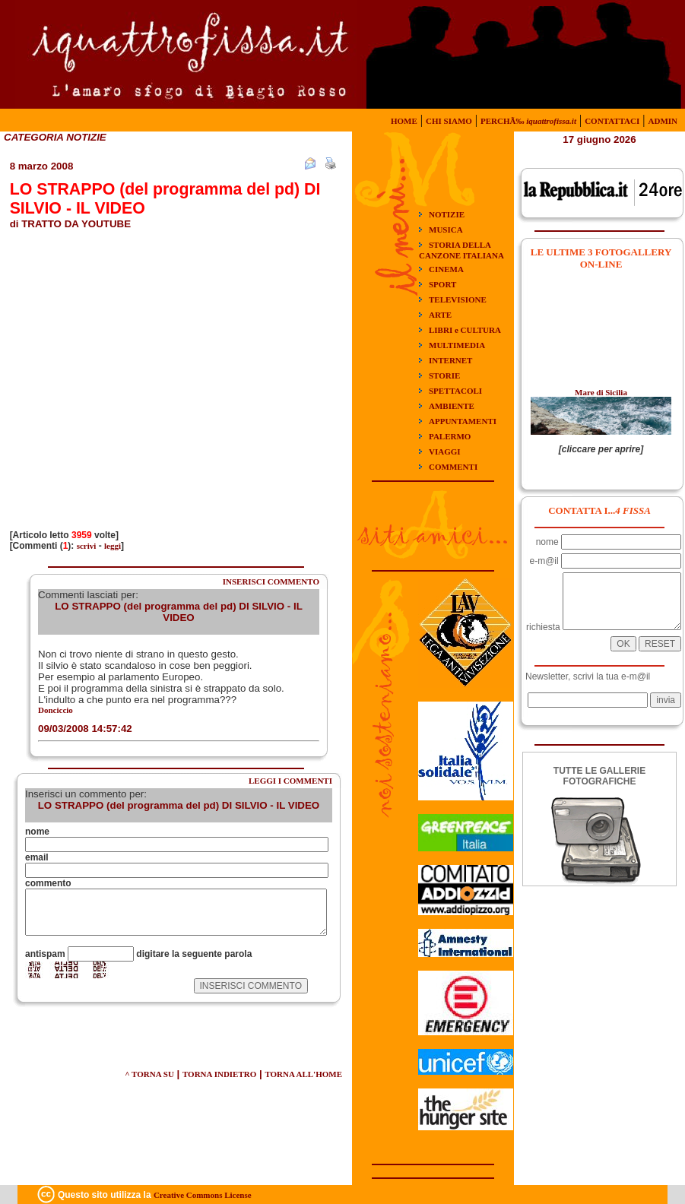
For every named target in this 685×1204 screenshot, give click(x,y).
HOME (404, 120)
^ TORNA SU (149, 1074)
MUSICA (446, 229)
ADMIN (663, 120)
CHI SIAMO (449, 120)
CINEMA (446, 269)
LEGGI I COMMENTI (290, 780)
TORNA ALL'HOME (303, 1074)
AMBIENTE (451, 405)
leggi (112, 545)
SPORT (442, 284)
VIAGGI (445, 451)
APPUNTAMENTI (462, 421)
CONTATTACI (612, 120)
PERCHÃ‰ (528, 120)
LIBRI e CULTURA (465, 329)
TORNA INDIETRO (219, 1074)
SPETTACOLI (455, 390)
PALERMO (450, 436)
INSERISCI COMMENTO (271, 581)
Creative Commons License (203, 1194)
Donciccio (55, 709)
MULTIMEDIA (457, 345)
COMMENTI (453, 466)
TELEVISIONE (458, 299)
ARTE (440, 314)
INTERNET (450, 360)
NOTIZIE (447, 214)
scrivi (87, 545)
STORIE (444, 375)
